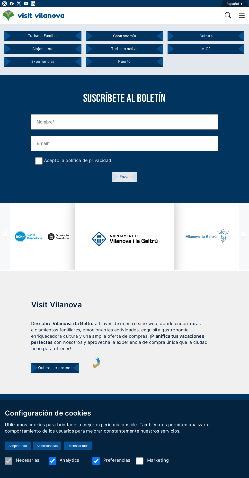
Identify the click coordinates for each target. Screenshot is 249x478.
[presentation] (5, 236)
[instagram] (4, 3)
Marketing (152, 461)
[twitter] (18, 3)
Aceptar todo (18, 446)
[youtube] (25, 3)
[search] (228, 15)
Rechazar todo (78, 446)
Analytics (64, 461)
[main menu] (242, 15)
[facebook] (11, 3)
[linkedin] (32, 3)
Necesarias (22, 461)
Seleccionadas (47, 446)
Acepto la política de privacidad (77, 160)
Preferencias (111, 461)
